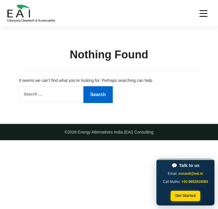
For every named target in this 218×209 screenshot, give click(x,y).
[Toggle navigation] (203, 13)
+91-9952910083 (194, 182)
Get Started (185, 195)
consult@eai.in (190, 174)
